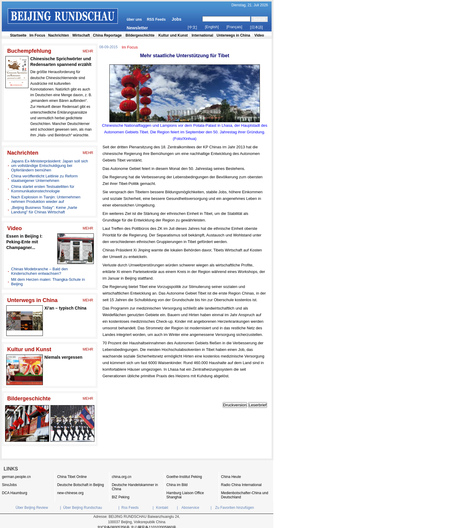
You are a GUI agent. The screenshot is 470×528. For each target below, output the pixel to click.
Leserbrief (257, 405)
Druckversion (235, 405)
